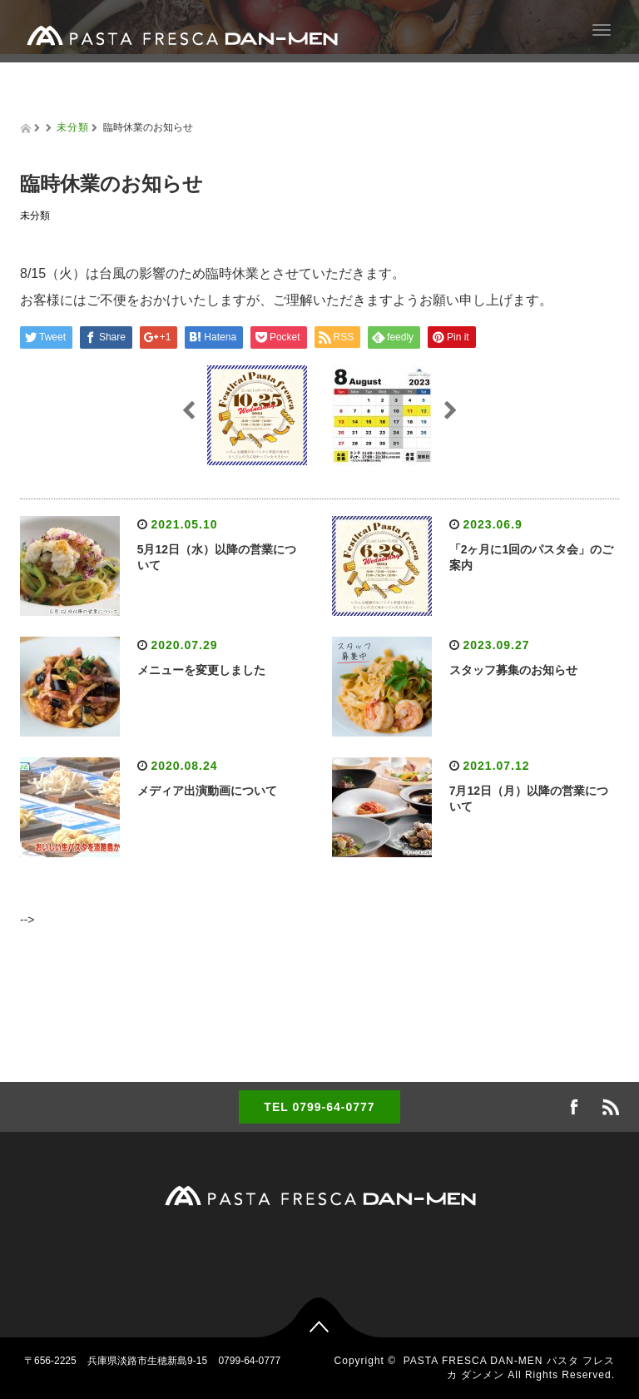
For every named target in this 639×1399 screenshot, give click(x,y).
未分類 (73, 127)
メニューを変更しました (201, 670)
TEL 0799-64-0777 (319, 1107)
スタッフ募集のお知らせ (513, 670)
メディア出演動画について (207, 790)
